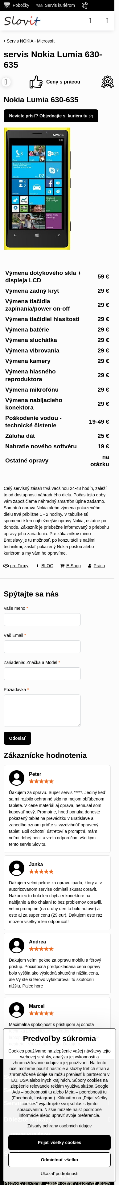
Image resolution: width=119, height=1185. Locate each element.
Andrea (37, 941)
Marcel (37, 1006)
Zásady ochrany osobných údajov (59, 1125)
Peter (35, 774)
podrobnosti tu (38, 1091)
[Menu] (107, 20)
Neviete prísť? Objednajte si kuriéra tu (51, 115)
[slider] (41, 781)
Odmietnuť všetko (59, 1159)
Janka (36, 864)
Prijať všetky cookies (59, 1142)
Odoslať (17, 738)
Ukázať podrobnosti (59, 1173)
